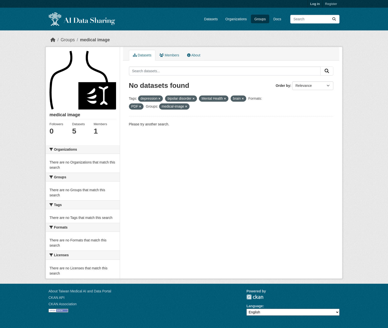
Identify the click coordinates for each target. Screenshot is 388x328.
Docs (277, 19)
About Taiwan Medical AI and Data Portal (79, 291)
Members (169, 55)
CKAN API (56, 298)
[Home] (52, 39)
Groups (260, 19)
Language (254, 306)
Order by (283, 86)
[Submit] (334, 19)
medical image (95, 39)
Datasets (211, 19)
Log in (315, 4)
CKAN (254, 297)
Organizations (236, 19)
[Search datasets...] (315, 19)
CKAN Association (62, 304)
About (193, 55)
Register (331, 4)
